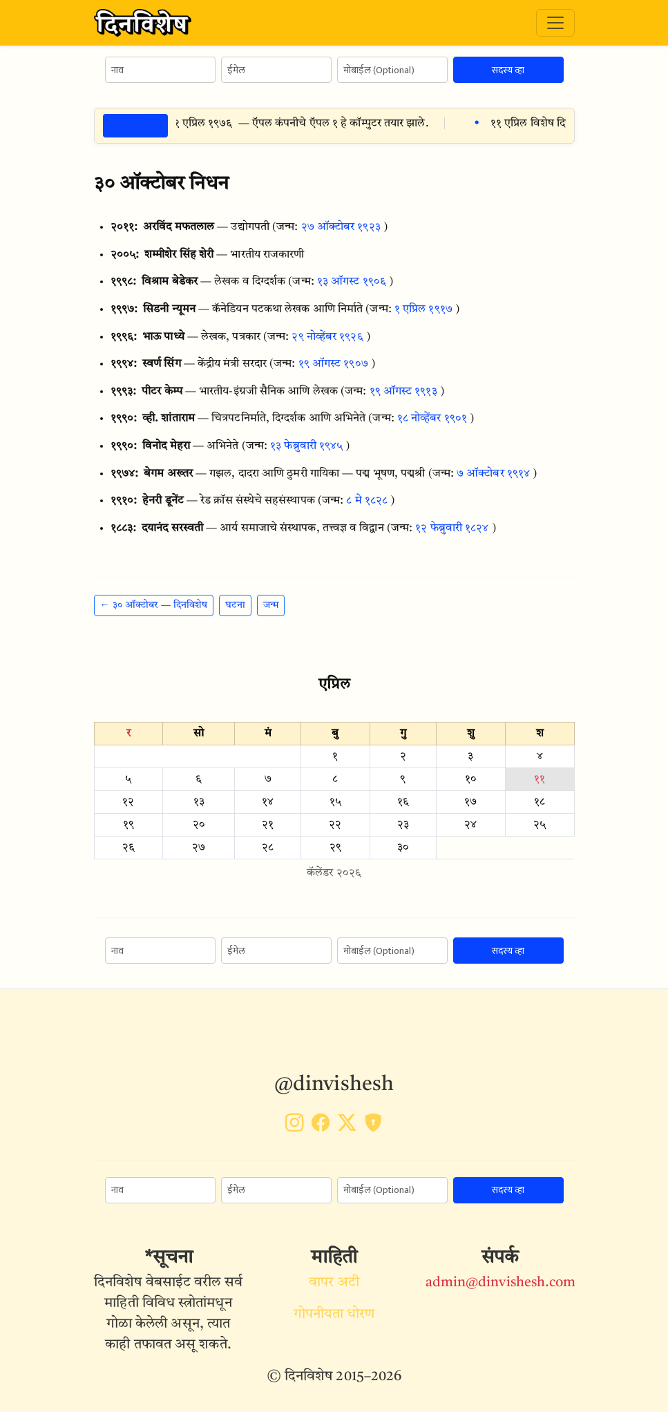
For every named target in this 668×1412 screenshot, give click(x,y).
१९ (128, 824)
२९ (335, 847)
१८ (539, 802)
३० (403, 847)
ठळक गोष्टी (136, 125)
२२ (335, 824)
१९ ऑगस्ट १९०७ (333, 364)
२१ (268, 824)
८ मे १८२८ (367, 500)
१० (471, 779)
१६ (403, 802)
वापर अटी (334, 1283)
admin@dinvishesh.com (501, 1283)
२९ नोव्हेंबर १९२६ (327, 337)
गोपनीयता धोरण (334, 1315)
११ (539, 779)
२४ (470, 824)
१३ (198, 802)
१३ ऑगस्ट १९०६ (351, 281)
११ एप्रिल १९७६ (208, 123)
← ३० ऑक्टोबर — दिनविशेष (153, 605)
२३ (403, 824)
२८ (268, 847)
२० (199, 824)
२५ (539, 824)
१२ (128, 802)
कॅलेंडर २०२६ (334, 873)
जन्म (270, 605)
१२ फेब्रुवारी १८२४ (451, 528)
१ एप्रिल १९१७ (423, 309)
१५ (335, 802)
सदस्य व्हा (508, 70)
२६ (128, 847)
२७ (198, 847)
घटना (235, 605)
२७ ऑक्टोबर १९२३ (341, 227)
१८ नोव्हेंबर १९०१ (432, 418)
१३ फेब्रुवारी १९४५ (306, 446)
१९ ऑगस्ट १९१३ (403, 391)
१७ (470, 802)
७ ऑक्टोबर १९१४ (493, 473)
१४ (268, 802)
